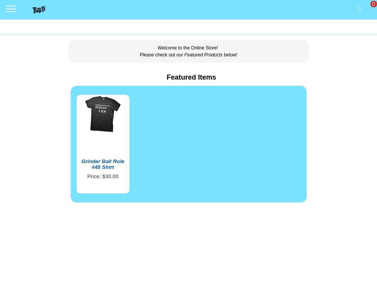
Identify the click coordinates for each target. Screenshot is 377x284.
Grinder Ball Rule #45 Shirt (103, 164)
